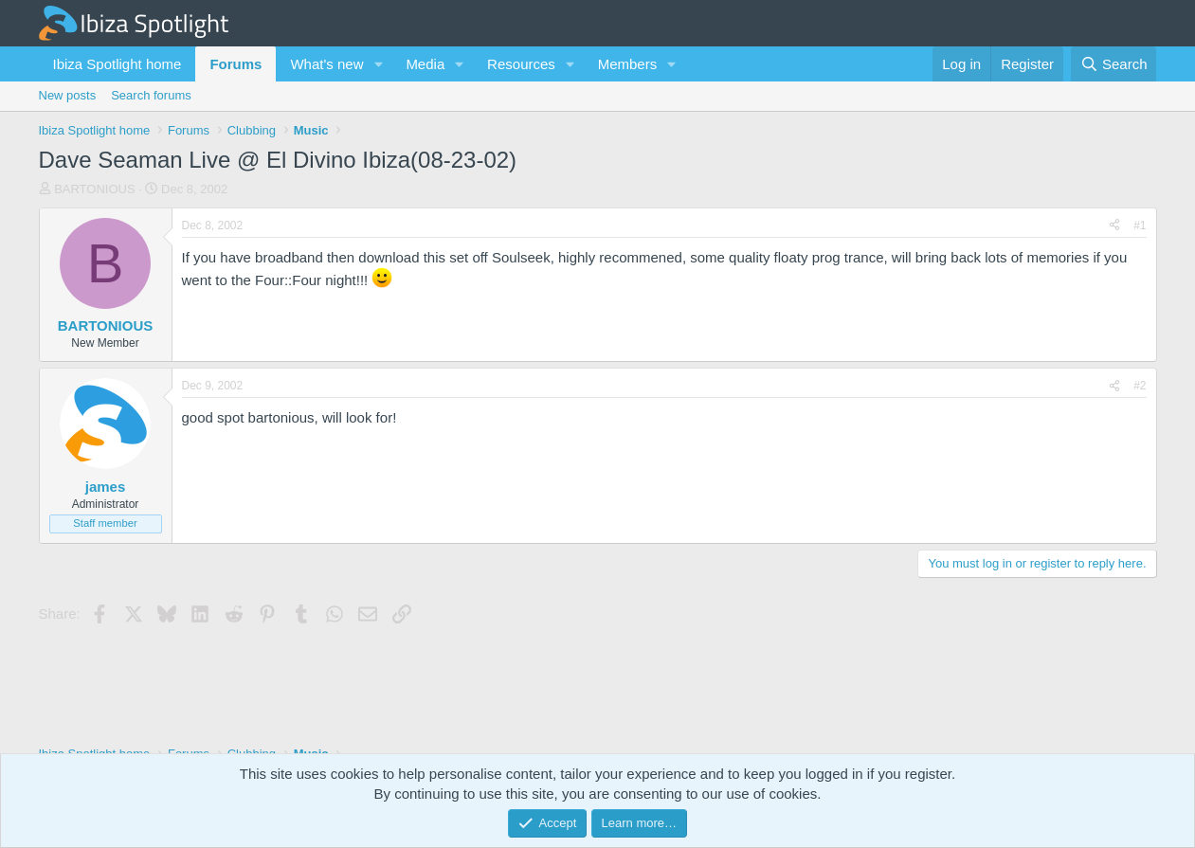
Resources (521, 64)
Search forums (151, 95)
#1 (1139, 225)
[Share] (1114, 226)
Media (425, 64)
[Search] (1114, 63)
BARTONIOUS (94, 189)
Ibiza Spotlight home (117, 64)
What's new (326, 64)
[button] (378, 63)
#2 (1139, 385)
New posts (68, 95)
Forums (235, 64)
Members (628, 64)
